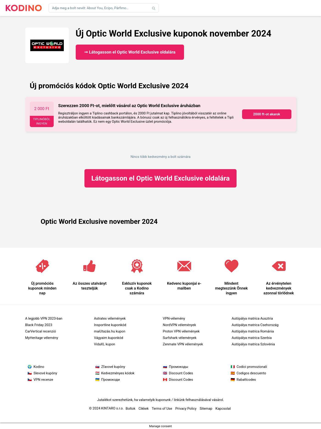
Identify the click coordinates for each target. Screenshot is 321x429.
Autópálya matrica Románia (253, 331)
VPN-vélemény (174, 318)
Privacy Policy (185, 408)
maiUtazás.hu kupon (109, 331)
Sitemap (206, 408)
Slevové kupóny (45, 373)
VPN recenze (43, 380)
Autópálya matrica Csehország (255, 325)
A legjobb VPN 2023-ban (43, 318)
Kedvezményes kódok (117, 373)
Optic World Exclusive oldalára (160, 178)
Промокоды (178, 367)
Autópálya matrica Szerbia (252, 338)
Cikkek (144, 408)
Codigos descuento (251, 373)
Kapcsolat (223, 408)
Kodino (38, 367)
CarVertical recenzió (40, 331)
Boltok (130, 408)
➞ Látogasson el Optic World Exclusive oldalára (130, 52)
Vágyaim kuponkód (108, 338)
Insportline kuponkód (110, 325)
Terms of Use (162, 408)
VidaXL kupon (104, 344)
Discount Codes (181, 373)
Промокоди (110, 380)
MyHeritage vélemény (41, 338)
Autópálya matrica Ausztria (252, 318)
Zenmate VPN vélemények (183, 344)
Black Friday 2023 (38, 325)
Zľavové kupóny (113, 367)
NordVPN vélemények (179, 325)
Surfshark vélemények (180, 338)
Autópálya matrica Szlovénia (253, 344)
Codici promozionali (252, 367)
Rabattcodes (246, 380)
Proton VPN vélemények (181, 331)
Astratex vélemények (110, 318)
